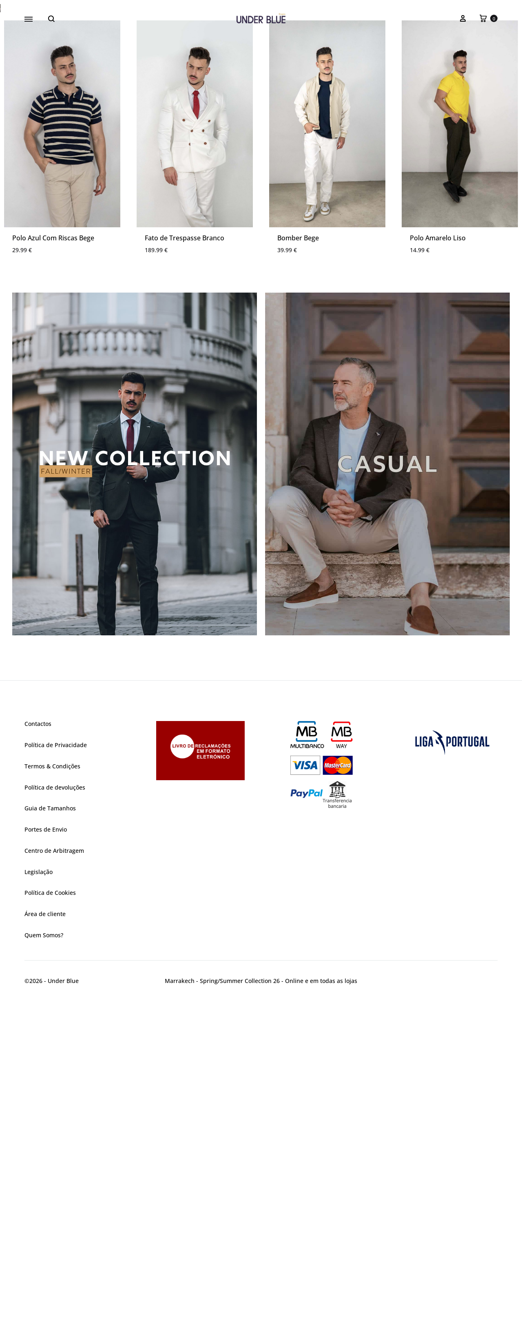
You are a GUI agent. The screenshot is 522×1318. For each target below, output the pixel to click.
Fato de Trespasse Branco (184, 556)
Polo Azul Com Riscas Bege (53, 556)
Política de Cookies (50, 1211)
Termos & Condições (52, 1084)
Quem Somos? (43, 1253)
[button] (261, 167)
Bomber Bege (298, 556)
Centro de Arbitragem (54, 1169)
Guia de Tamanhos (50, 1126)
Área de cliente (45, 1232)
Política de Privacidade (55, 1063)
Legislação (38, 1190)
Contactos (37, 1042)
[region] (261, 167)
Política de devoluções (54, 1105)
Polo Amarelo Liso (438, 556)
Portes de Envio (45, 1148)
